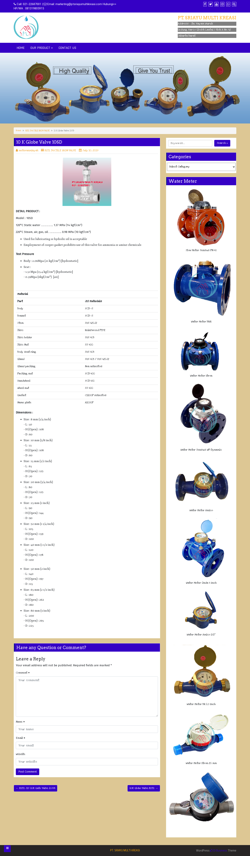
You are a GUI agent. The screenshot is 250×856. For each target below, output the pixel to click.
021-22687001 (32, 4)
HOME (21, 48)
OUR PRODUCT (40, 48)
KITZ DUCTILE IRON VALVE (37, 130)
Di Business (218, 850)
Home (18, 130)
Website (20, 754)
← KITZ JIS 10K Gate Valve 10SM (35, 788)
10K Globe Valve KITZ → (143, 788)
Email (20, 738)
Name (20, 722)
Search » (222, 143)
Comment (23, 672)
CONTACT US (67, 48)
